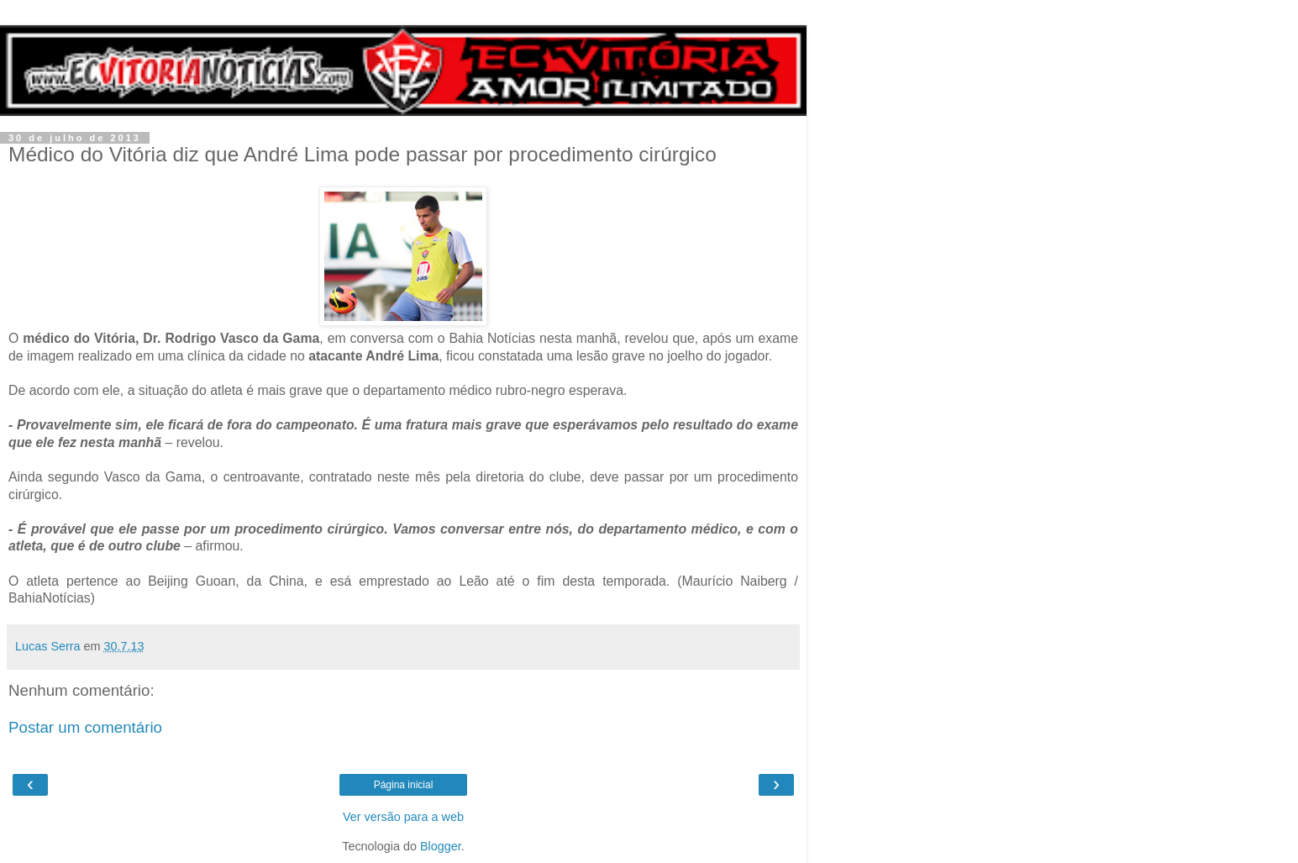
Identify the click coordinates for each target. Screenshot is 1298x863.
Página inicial (404, 785)
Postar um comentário (85, 727)
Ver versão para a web (403, 817)
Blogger (440, 846)
